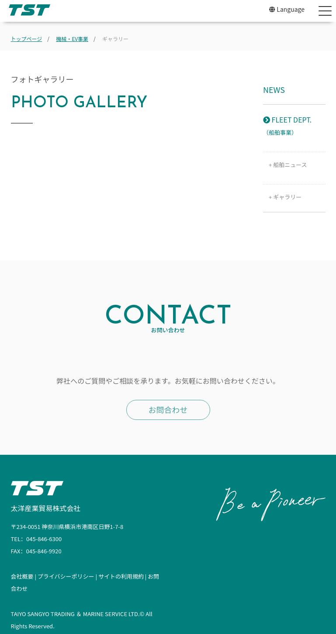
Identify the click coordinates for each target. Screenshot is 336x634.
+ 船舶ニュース (285, 164)
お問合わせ (168, 409)
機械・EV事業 (72, 38)
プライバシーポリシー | (68, 576)
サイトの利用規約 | (123, 576)
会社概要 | (24, 576)
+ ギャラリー (282, 197)
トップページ (26, 38)
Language (287, 9)
